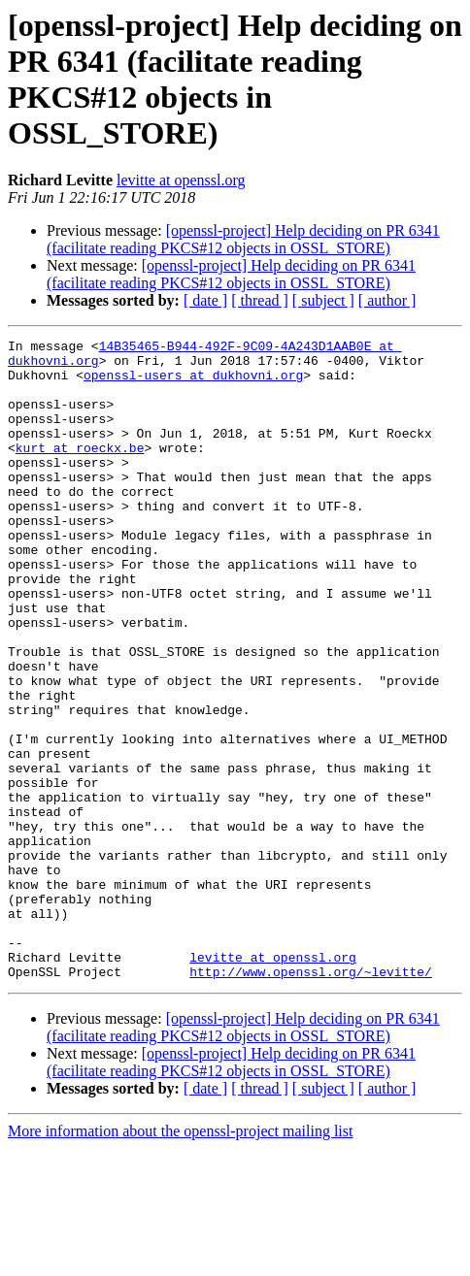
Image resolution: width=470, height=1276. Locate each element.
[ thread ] (259, 300)
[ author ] (387, 300)
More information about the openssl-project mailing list (180, 1259)
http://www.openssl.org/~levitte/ (310, 1099)
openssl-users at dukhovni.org (193, 383)
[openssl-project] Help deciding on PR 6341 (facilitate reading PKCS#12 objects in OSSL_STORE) (243, 239)
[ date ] (205, 300)
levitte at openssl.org (181, 180)
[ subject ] (323, 300)
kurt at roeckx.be (80, 470)
